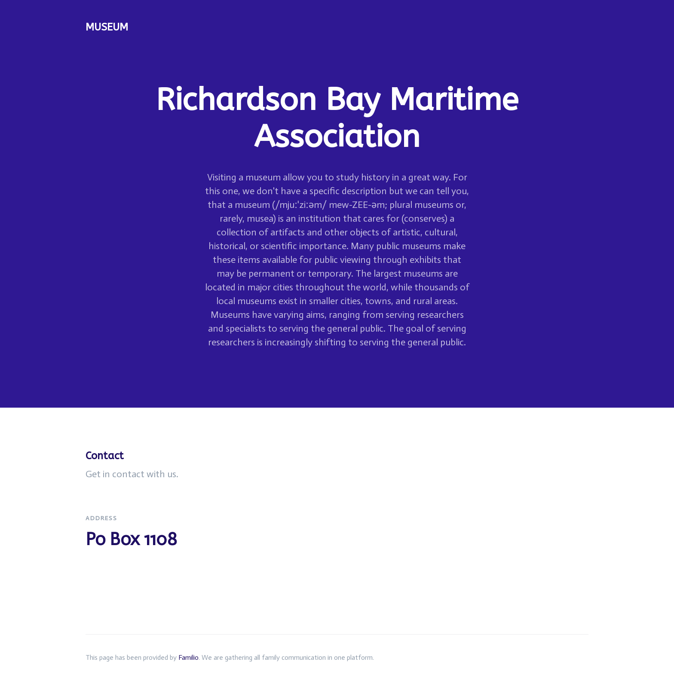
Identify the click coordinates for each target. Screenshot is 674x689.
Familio (188, 657)
